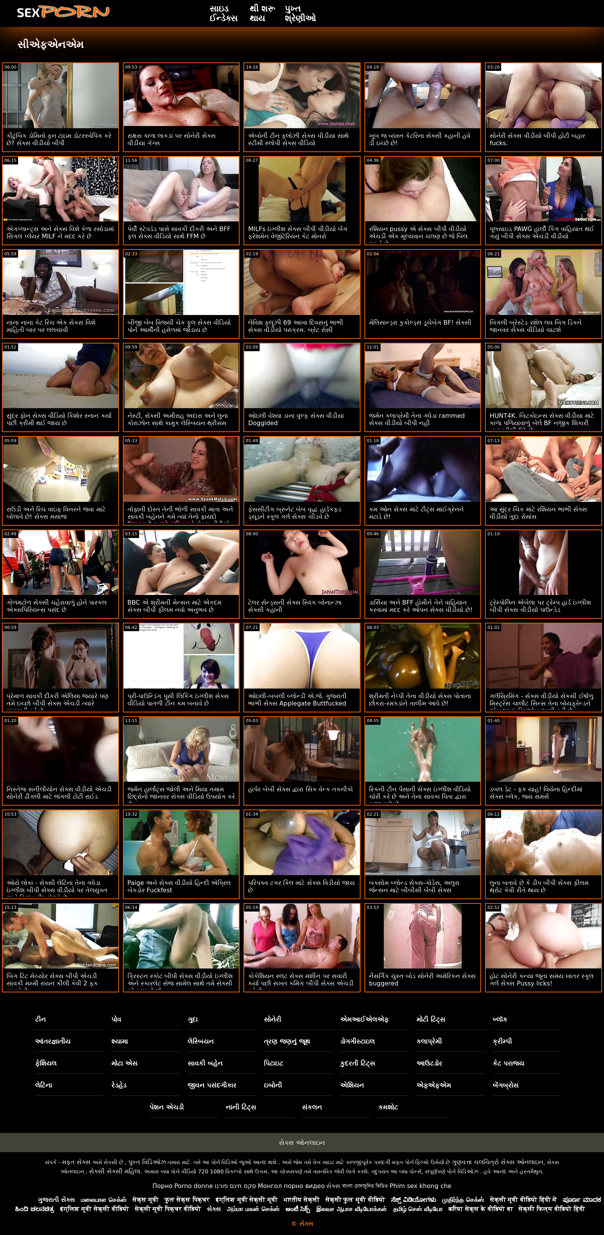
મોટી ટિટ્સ (430, 1019)
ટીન (40, 1019)
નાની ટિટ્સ (241, 1107)
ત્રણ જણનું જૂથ (287, 1041)
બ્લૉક (500, 1019)
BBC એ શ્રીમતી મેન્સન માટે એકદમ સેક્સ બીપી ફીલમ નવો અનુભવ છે (174, 606)
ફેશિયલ (46, 1063)
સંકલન (312, 1107)
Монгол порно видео (291, 1186)
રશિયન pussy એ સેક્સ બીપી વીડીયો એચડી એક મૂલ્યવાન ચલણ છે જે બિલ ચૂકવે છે (418, 236)
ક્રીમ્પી (502, 1041)
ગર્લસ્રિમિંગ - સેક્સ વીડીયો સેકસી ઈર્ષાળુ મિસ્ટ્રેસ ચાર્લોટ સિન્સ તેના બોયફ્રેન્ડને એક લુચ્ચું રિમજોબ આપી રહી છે (541, 703)
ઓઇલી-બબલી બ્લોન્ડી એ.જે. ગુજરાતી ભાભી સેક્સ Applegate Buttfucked (297, 699)
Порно (163, 1186)
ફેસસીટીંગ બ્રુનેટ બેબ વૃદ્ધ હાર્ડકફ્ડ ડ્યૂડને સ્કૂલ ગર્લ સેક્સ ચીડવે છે (294, 513)
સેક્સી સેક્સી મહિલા (115, 1171)
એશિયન (352, 1085)
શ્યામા (119, 1041)
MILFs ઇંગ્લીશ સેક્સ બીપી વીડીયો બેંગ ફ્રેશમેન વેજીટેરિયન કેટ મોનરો (297, 232)
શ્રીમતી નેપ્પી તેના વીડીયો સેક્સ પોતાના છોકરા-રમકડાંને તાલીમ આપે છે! (420, 699)
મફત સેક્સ (76, 1162)
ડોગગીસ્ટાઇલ (357, 1041)
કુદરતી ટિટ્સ (357, 1063)
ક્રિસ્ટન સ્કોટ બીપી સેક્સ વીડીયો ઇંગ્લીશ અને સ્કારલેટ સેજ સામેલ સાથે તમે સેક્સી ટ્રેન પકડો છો (180, 983)
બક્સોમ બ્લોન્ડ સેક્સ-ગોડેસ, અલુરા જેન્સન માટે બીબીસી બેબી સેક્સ (414, 886)
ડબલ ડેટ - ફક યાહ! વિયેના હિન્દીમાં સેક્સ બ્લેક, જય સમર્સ (536, 793)
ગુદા (193, 1019)
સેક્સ (333, 1186)
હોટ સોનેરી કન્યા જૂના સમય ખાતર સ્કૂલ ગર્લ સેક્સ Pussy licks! (542, 979)
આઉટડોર (429, 1063)
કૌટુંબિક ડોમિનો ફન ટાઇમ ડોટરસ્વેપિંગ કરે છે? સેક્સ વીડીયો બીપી (59, 139)
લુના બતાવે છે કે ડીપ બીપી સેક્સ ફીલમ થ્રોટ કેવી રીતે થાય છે (539, 886)
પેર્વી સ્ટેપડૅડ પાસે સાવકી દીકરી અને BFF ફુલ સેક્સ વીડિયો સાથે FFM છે (179, 232)
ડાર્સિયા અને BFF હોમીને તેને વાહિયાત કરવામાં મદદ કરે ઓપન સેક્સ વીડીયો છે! (421, 606)
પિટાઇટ (273, 1063)
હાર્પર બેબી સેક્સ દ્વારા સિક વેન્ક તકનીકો (300, 789)
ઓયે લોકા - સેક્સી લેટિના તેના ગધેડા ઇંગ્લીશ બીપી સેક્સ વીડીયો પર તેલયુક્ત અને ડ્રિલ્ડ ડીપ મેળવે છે (57, 890)
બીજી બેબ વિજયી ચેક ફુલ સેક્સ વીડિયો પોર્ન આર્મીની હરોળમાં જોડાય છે (179, 326)
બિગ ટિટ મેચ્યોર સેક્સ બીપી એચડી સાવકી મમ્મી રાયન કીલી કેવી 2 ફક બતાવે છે (52, 983)
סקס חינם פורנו (235, 1186)
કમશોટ (388, 1107)
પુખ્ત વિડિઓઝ (147, 1162)
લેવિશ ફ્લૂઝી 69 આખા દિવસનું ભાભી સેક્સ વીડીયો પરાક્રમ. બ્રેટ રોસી (295, 326)
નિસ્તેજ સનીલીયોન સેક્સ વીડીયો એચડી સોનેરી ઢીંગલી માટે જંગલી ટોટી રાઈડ (59, 793)
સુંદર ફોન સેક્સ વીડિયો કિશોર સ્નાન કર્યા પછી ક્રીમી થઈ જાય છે (59, 419)
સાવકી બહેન (205, 1063)
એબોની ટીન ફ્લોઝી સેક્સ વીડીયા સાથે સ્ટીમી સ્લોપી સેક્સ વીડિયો (298, 139)
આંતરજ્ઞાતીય (52, 1041)
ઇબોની (273, 1085)
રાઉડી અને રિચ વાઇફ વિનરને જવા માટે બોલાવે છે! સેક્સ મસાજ (56, 513)
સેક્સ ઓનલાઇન (302, 1142)
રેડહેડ (118, 1085)
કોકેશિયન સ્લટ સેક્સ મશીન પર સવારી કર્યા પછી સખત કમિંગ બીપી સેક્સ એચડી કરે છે (301, 983)
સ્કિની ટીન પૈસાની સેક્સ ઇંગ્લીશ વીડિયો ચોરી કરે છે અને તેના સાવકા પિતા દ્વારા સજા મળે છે (420, 797)
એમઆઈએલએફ (364, 1019)
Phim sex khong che (420, 1186)
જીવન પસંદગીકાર (212, 1085)
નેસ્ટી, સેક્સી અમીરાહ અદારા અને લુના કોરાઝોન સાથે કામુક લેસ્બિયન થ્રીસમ (178, 419)
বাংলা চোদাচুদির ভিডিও (365, 1186)
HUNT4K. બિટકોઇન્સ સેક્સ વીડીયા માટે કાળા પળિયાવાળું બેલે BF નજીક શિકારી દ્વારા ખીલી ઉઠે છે (542, 423)
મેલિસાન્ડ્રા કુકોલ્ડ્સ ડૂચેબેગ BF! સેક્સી (420, 322)
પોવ (116, 1019)
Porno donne (193, 1186)
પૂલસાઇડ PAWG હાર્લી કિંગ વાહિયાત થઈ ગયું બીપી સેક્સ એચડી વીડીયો (542, 232)
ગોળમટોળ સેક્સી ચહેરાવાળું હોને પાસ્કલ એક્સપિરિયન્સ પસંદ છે (57, 606)
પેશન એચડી (166, 1107)
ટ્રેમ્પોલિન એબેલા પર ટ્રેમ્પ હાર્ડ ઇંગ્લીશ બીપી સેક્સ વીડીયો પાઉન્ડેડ (540, 606)
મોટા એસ (124, 1063)
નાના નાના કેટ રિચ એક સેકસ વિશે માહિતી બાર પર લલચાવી (51, 326)
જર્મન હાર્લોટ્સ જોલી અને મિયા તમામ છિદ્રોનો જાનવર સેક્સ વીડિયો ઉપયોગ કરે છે (181, 797)
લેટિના (43, 1085)
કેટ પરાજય (508, 1063)
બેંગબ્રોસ (505, 1085)
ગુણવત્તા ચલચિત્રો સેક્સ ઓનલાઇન (498, 1162)
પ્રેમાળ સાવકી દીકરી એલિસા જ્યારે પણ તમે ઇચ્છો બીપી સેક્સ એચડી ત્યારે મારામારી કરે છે (58, 703)
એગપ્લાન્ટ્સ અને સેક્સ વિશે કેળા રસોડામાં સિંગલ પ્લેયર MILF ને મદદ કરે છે (60, 232)
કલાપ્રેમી (429, 1041)
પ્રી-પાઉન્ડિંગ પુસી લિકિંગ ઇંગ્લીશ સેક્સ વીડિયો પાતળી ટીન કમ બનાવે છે (178, 699)
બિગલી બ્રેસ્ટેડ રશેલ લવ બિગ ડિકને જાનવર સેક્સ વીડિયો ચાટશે (535, 326)
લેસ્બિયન (201, 1041)
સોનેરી (272, 1019)
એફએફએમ (433, 1085)
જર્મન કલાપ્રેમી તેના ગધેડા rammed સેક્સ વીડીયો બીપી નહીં (417, 419)
